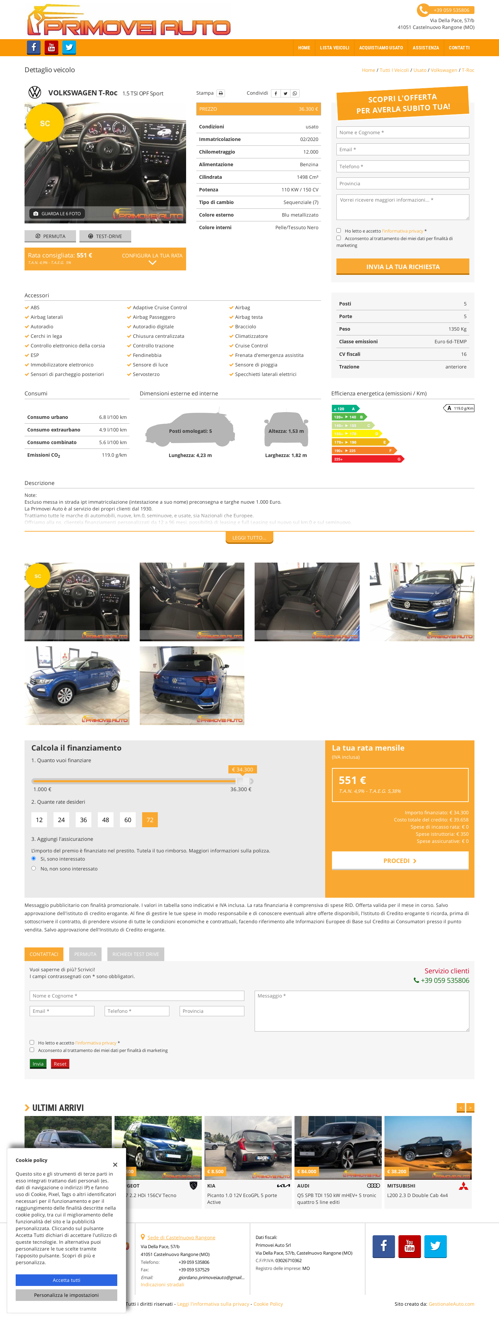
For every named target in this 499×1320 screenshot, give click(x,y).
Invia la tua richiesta (403, 267)
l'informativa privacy (402, 231)
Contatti (459, 47)
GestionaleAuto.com (451, 1304)
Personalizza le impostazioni (66, 1295)
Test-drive (105, 236)
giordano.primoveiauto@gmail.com (215, 1277)
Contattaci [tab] (44, 954)
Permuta (50, 236)
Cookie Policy (268, 1304)
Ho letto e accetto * (386, 231)
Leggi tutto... (249, 537)
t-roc (468, 70)
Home (304, 47)
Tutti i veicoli (394, 70)
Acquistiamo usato (381, 47)
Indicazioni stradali (162, 1284)
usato (419, 70)
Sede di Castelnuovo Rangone (181, 1237)
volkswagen (444, 70)
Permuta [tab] (85, 954)
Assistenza (426, 47)
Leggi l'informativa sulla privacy (213, 1304)
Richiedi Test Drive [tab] (135, 954)
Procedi (400, 861)
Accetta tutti (66, 1280)
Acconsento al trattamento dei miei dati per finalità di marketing (103, 1050)
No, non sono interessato (69, 868)
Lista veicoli (334, 47)
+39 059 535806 (441, 980)
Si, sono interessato (63, 858)
